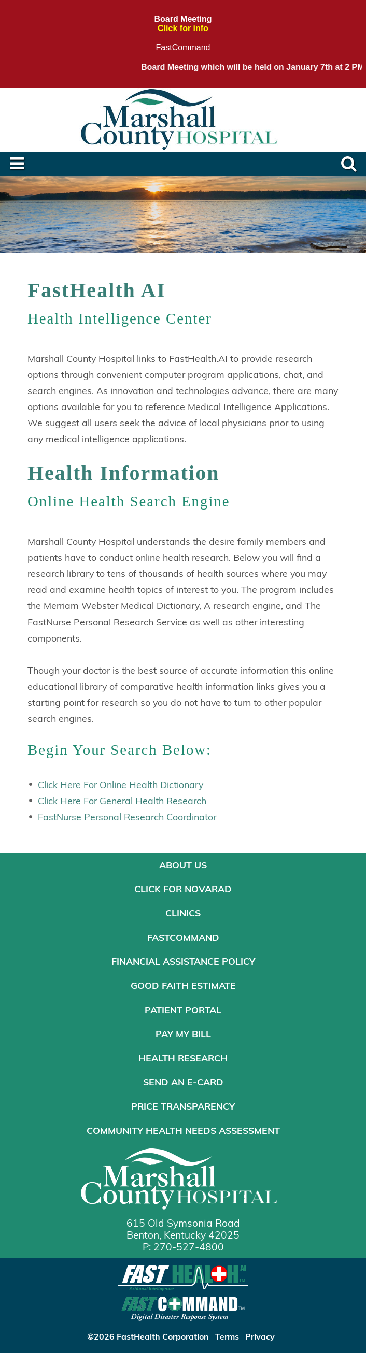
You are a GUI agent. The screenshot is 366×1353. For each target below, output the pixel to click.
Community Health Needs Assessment (183, 1130)
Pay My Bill (183, 1033)
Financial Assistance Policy (183, 961)
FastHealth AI (96, 290)
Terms (227, 1336)
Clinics (183, 913)
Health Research (183, 1058)
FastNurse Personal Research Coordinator (127, 816)
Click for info (183, 28)
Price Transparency (183, 1106)
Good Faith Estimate (183, 985)
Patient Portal (183, 1009)
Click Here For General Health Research (122, 800)
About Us (183, 865)
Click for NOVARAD (183, 888)
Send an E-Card (183, 1081)
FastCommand (183, 47)
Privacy (260, 1336)
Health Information (123, 473)
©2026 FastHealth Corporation (148, 1336)
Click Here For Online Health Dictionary (120, 784)
